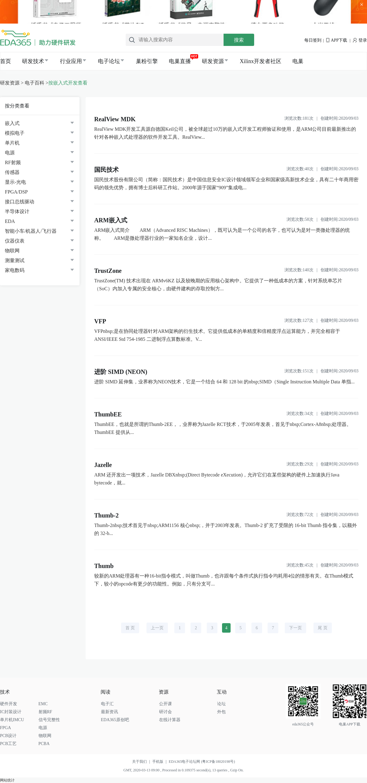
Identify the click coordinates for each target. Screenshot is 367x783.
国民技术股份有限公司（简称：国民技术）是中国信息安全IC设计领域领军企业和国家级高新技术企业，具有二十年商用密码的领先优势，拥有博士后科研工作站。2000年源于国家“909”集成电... (226, 183)
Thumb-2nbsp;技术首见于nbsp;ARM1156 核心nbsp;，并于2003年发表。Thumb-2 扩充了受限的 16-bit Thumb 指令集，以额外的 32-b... (225, 529)
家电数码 (14, 270)
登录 (360, 40)
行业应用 (71, 61)
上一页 (157, 628)
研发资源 (213, 61)
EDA (10, 221)
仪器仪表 (14, 240)
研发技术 (33, 61)
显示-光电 (15, 182)
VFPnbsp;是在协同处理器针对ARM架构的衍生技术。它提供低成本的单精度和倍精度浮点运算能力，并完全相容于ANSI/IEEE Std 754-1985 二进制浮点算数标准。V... (217, 335)
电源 (10, 152)
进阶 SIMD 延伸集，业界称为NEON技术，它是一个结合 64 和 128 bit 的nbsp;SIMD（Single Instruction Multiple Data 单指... (224, 381)
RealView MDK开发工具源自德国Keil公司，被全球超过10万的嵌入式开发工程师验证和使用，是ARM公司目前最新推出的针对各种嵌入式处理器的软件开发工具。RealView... (225, 133)
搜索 (239, 40)
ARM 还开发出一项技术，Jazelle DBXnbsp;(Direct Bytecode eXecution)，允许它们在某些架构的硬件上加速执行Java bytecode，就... (216, 478)
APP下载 (336, 40)
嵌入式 (12, 123)
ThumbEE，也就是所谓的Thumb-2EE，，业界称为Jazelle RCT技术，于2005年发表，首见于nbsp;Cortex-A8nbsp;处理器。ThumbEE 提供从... (222, 428)
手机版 (160, 761)
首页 (5, 61)
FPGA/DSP (16, 191)
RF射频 (13, 162)
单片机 (12, 142)
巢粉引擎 (147, 61)
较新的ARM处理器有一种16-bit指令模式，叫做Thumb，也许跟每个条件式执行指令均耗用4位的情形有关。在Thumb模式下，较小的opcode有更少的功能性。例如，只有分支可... (223, 579)
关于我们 (142, 761)
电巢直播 (180, 61)
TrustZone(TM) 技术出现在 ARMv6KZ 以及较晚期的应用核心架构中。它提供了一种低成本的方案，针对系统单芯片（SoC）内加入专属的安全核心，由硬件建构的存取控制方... (218, 284)
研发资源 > (12, 82)
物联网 (12, 250)
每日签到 (312, 40)
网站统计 (7, 780)
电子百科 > (36, 82)
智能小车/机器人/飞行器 (31, 231)
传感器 (12, 172)
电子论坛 (109, 61)
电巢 (297, 61)
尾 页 (323, 628)
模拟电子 (14, 133)
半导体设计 (17, 211)
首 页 (130, 628)
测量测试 (14, 260)
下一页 (295, 628)
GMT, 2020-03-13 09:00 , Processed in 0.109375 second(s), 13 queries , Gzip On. (183, 770)
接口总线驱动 (19, 201)
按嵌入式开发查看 (67, 82)
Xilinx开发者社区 (260, 61)
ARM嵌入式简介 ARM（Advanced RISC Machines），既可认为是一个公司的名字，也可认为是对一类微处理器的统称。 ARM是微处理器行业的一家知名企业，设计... (222, 234)
